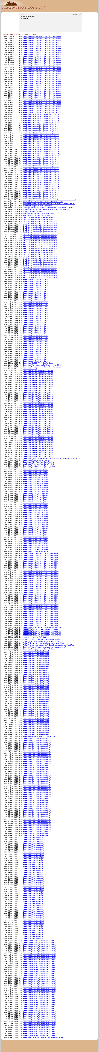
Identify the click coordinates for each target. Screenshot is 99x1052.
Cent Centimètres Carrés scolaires (39, 466)
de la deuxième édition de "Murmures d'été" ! (43, 202)
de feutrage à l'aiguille (33, 211)
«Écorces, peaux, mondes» (36, 460)
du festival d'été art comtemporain (39, 736)
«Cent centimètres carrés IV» (37, 738)
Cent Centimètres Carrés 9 (36, 651)
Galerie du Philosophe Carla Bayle (27, 17)
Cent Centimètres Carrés (35, 279)
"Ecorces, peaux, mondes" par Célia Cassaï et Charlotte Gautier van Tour (52, 458)
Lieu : (22, 14)
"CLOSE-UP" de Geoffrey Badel (38, 363)
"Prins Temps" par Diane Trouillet (38, 462)
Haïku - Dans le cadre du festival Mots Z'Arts (41, 641)
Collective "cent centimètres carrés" (39, 940)
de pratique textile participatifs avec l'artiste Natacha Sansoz (46, 209)
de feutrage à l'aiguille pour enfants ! (38, 206)
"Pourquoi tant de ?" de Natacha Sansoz (39, 213)
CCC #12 (30, 369)
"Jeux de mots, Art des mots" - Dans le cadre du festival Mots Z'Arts (48, 645)
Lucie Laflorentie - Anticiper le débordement (42, 627)
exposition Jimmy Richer (35, 551)
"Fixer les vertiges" (33, 837)
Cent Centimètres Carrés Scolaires (39, 649)
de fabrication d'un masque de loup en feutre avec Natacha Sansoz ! (49, 204)
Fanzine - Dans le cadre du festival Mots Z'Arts (41, 639)
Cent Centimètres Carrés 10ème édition (40, 553)
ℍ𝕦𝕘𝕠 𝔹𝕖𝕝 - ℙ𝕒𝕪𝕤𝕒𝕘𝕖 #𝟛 (36, 637)
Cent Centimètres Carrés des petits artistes (42, 37)
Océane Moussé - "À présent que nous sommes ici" (44, 647)
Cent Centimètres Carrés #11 (37, 468)
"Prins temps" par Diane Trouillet (38, 464)
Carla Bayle (76, 14)
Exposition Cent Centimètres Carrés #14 (41, 114)
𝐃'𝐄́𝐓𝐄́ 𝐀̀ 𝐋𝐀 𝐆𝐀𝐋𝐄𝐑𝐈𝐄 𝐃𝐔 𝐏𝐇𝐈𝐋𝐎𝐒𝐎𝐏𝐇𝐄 (42, 629)
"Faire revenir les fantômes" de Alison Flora (42, 365)
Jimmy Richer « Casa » (35, 470)
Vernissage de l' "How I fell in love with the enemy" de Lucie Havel (49, 200)
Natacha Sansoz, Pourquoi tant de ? (37, 215)
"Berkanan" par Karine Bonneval (38, 371)
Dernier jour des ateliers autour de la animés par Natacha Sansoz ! (48, 207)
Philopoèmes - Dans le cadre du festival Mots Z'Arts (43, 643)
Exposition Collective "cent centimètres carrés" (43, 1037)
